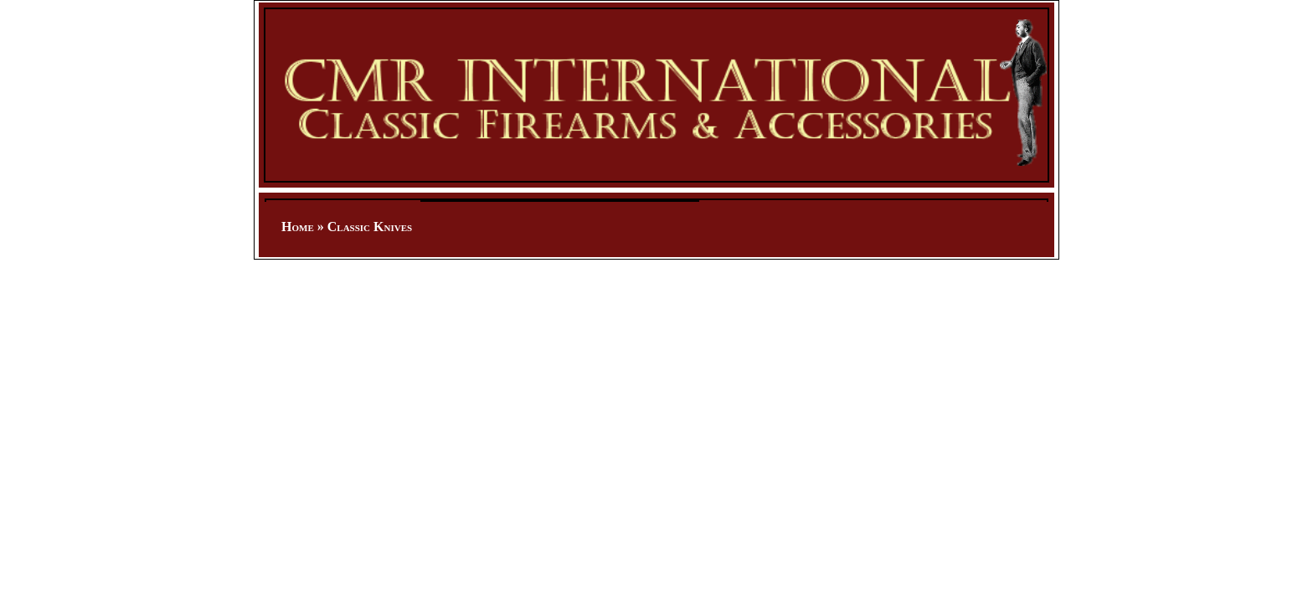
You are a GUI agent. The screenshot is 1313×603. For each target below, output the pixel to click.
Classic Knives (369, 226)
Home (297, 226)
